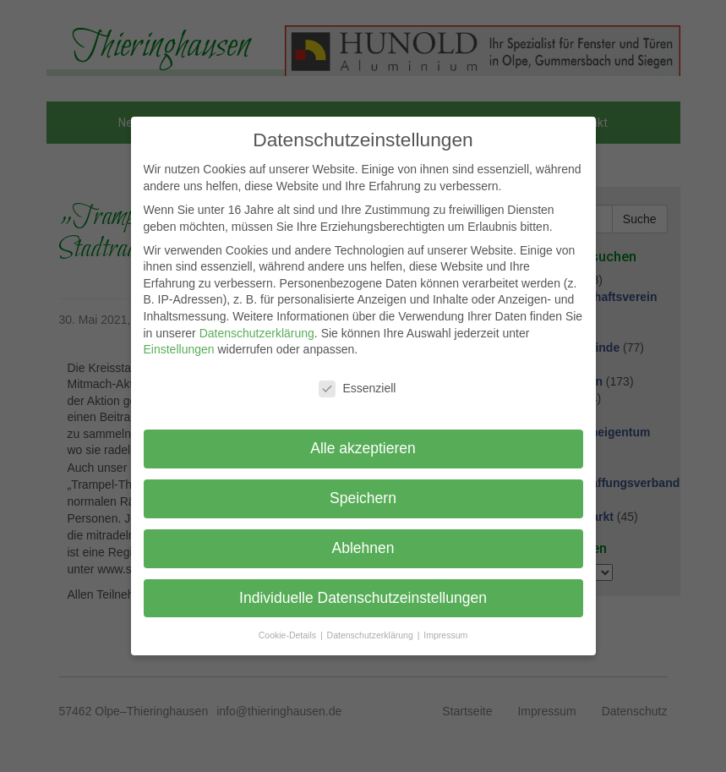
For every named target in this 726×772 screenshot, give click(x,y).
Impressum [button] (445, 635)
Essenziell (357, 389)
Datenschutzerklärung (256, 333)
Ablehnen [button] (363, 547)
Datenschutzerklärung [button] (371, 635)
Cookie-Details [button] (289, 635)
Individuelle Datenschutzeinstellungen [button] (363, 597)
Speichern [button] (363, 498)
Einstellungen (179, 349)
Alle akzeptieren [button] (363, 448)
